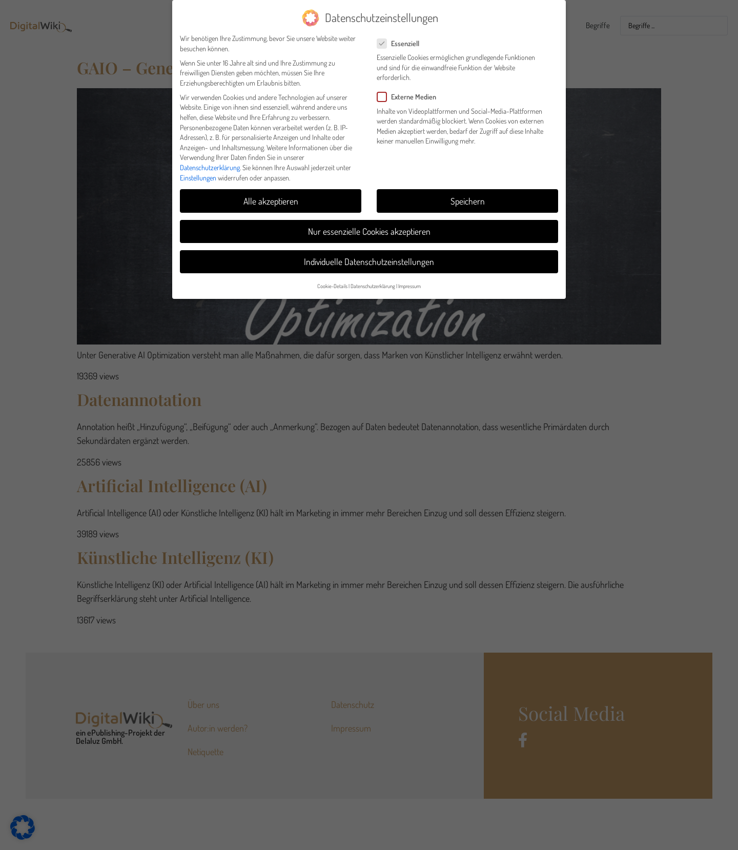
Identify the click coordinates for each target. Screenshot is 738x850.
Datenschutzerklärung (210, 167)
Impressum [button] (409, 285)
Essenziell (401, 43)
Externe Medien (410, 97)
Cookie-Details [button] (332, 285)
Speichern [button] (467, 200)
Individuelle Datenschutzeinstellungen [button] (369, 261)
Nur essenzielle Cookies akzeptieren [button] (369, 230)
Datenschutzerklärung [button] (373, 285)
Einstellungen (198, 177)
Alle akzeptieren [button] (270, 200)
